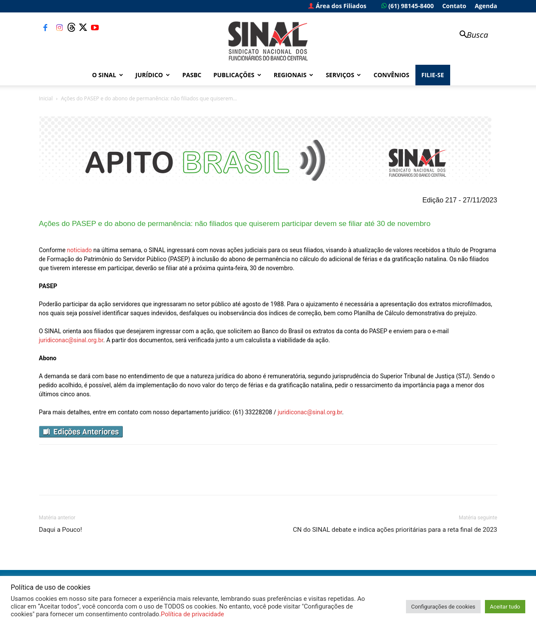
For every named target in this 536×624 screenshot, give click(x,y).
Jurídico (153, 75)
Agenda (486, 6)
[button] (470, 35)
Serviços (343, 75)
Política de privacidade (192, 614)
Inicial (46, 98)
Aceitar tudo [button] (505, 606)
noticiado (79, 250)
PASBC (192, 75)
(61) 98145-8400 (407, 6)
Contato (454, 6)
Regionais (293, 75)
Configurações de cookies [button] (443, 606)
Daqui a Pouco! (60, 530)
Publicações (237, 75)
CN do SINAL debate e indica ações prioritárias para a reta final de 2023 (395, 530)
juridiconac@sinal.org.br (71, 340)
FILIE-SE (432, 75)
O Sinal (107, 75)
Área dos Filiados (337, 6)
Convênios (391, 75)
